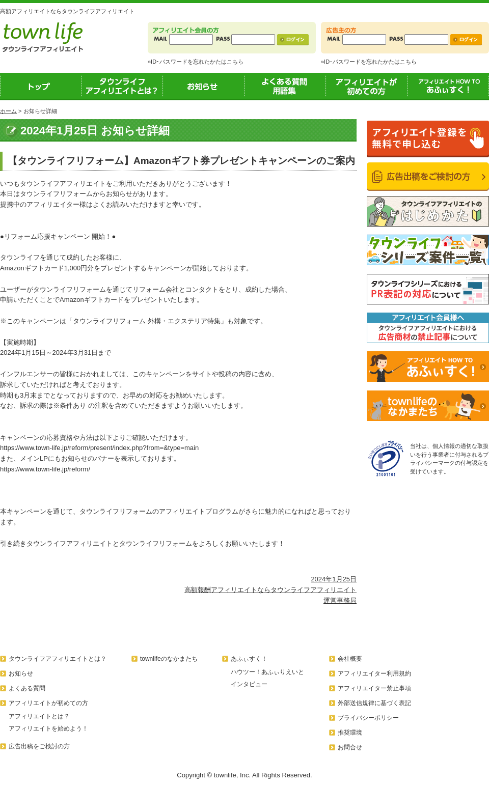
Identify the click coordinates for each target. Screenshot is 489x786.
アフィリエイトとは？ (39, 716)
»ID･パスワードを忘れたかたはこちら (195, 62)
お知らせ (203, 86)
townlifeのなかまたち (169, 658)
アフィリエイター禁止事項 (374, 688)
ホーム (8, 111)
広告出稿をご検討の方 (39, 746)
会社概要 (350, 658)
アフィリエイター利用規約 (374, 673)
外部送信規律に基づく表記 (374, 703)
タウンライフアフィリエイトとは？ (122, 86)
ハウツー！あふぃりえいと (267, 672)
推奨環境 (350, 732)
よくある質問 (27, 688)
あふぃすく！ (448, 86)
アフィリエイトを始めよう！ (48, 728)
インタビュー (249, 684)
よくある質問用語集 (285, 86)
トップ (41, 86)
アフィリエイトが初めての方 (367, 86)
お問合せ (350, 747)
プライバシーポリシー (368, 717)
